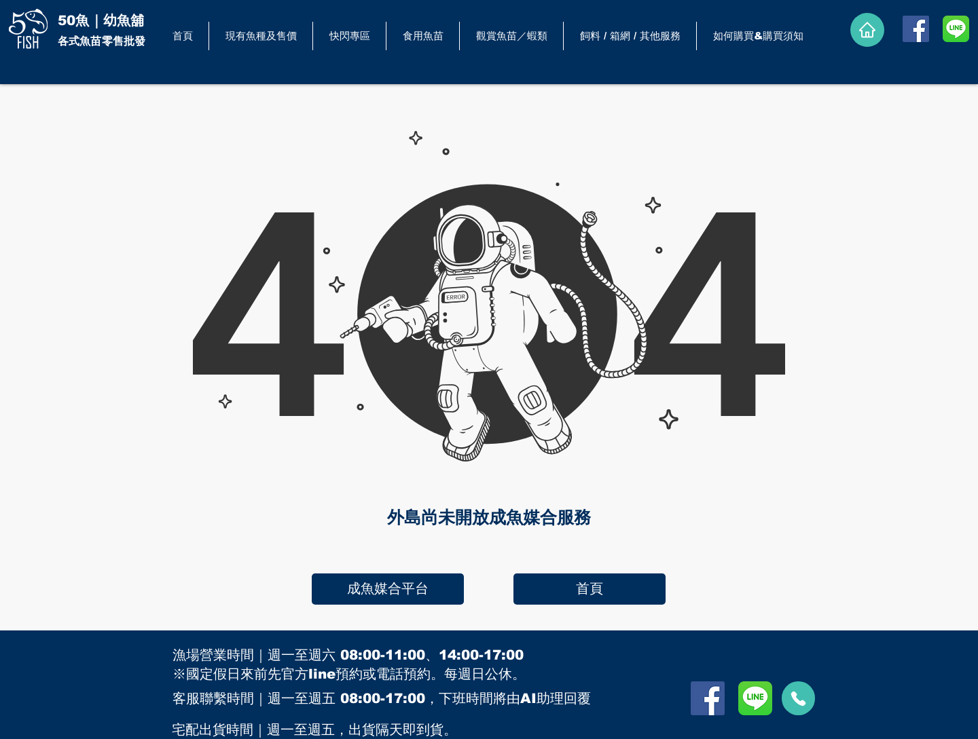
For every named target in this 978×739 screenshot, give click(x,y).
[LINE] (956, 29)
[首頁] (589, 589)
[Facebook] (916, 29)
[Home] (867, 30)
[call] (798, 698)
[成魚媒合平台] (388, 589)
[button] (422, 36)
